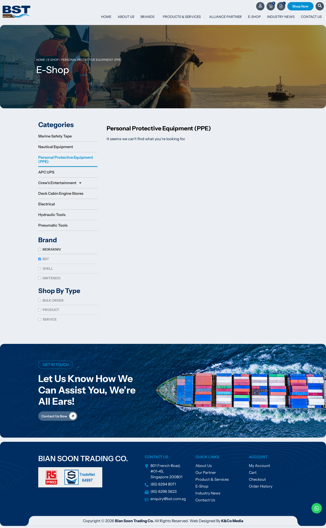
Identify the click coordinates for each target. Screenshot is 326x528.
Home (106, 17)
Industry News (281, 17)
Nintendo (52, 278)
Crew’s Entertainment (60, 183)
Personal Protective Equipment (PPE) (65, 159)
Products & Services (183, 17)
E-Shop (254, 17)
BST (46, 259)
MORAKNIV (52, 249)
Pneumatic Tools (53, 225)
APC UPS (46, 172)
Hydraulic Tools (51, 214)
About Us (126, 17)
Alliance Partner (225, 17)
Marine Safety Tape (55, 136)
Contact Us (311, 17)
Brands (149, 17)
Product (51, 310)
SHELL (48, 268)
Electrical (46, 204)
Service (50, 319)
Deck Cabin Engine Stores (60, 193)
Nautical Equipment (55, 147)
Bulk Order (53, 300)
